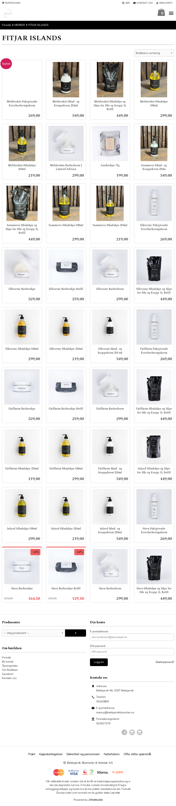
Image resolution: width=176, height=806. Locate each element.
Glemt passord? (165, 662)
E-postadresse (99, 631)
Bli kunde (8, 662)
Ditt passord (97, 646)
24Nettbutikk (95, 800)
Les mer (115, 793)
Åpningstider (10, 666)
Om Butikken (10, 670)
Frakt (31, 754)
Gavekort (7, 674)
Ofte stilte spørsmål (137, 754)
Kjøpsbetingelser (51, 754)
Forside (6, 25)
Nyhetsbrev (112, 754)
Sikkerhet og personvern (83, 754)
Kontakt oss (9, 678)
